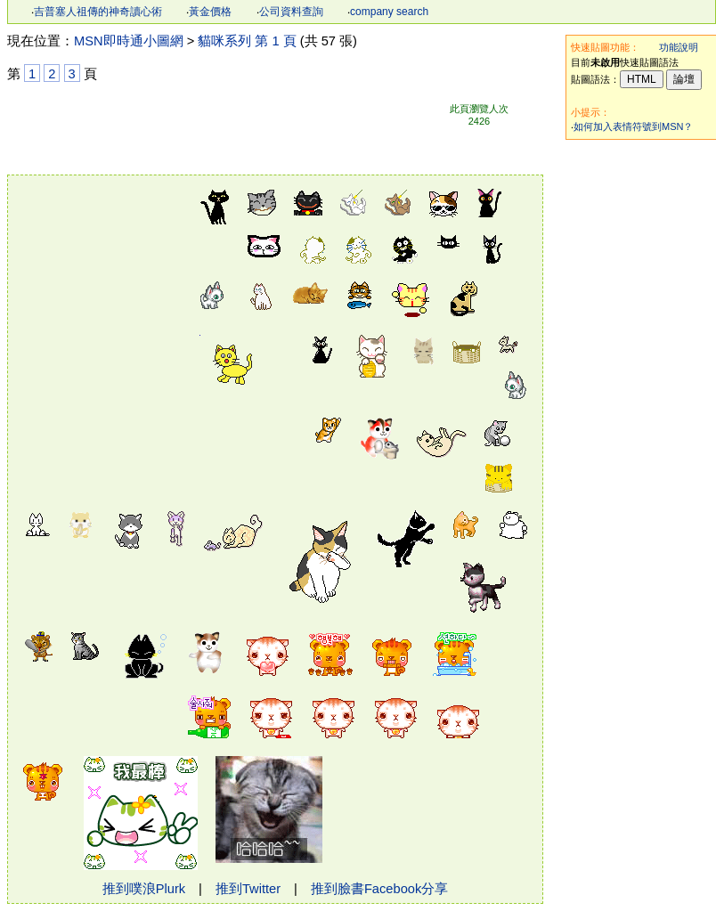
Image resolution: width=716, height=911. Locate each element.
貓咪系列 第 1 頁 (247, 41)
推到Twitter (248, 889)
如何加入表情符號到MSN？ (633, 126)
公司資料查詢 (291, 11)
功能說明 (678, 47)
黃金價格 (210, 11)
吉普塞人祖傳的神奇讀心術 (98, 11)
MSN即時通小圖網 (128, 41)
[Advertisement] (101, 276)
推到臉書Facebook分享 (379, 889)
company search (389, 11)
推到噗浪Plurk (143, 889)
